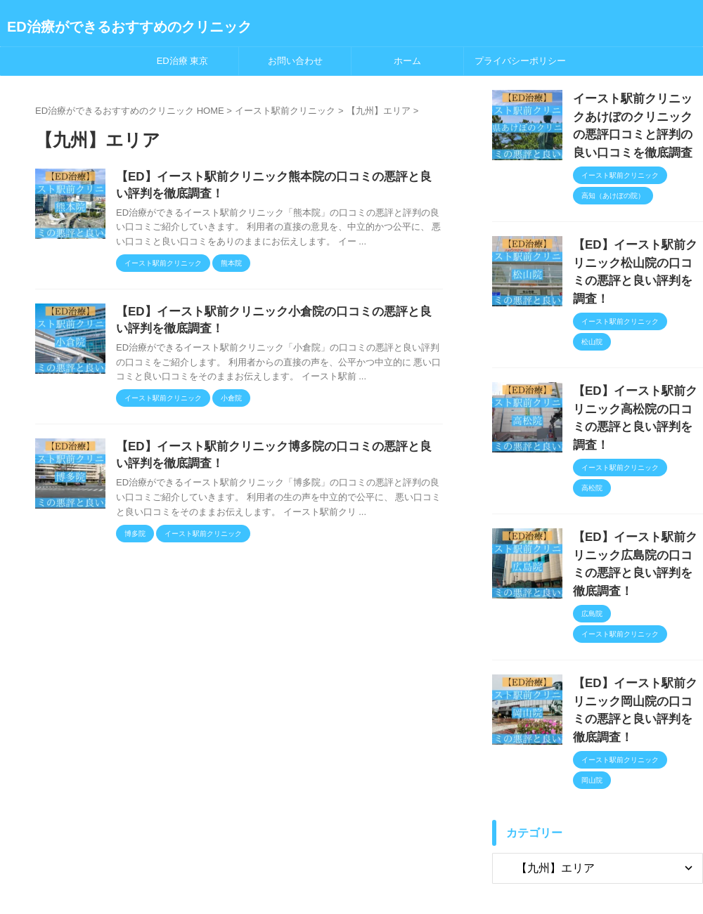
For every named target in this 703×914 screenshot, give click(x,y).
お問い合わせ (295, 61)
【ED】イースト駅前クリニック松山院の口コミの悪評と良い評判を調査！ (637, 251)
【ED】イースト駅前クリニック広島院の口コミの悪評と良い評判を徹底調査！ (637, 495)
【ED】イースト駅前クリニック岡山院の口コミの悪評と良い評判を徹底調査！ (637, 617)
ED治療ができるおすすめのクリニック (129, 26)
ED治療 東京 (183, 61)
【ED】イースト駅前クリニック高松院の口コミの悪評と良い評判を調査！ (637, 373)
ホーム (407, 61)
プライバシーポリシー (520, 61)
